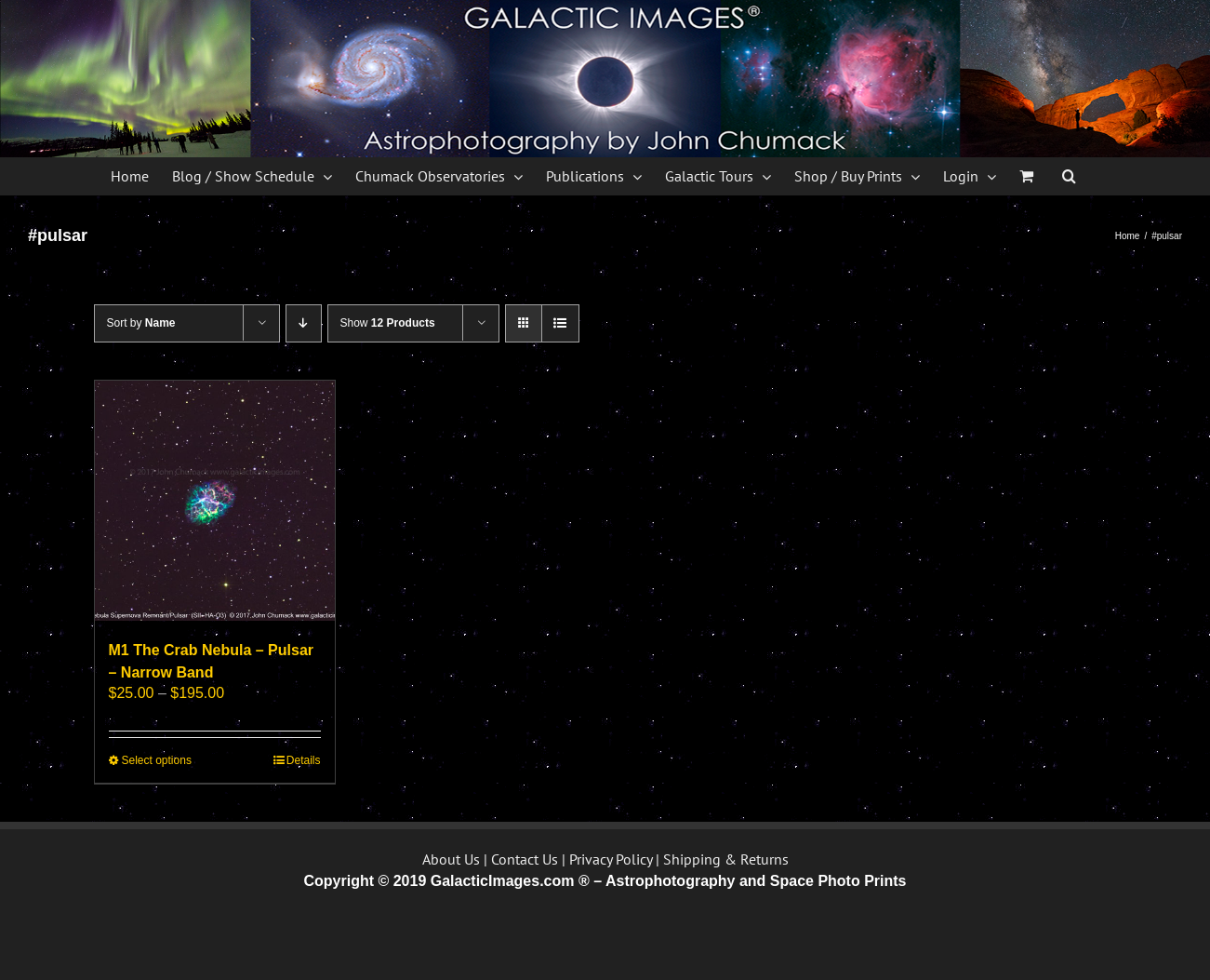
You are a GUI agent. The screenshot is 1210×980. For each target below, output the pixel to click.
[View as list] (560, 323)
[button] (1069, 176)
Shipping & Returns (726, 859)
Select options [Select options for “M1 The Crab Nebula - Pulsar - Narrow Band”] (157, 760)
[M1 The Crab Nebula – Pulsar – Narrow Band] (215, 501)
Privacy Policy (610, 859)
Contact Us (524, 859)
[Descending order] (304, 323)
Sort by (141, 322)
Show (387, 322)
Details (303, 760)
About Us (451, 859)
